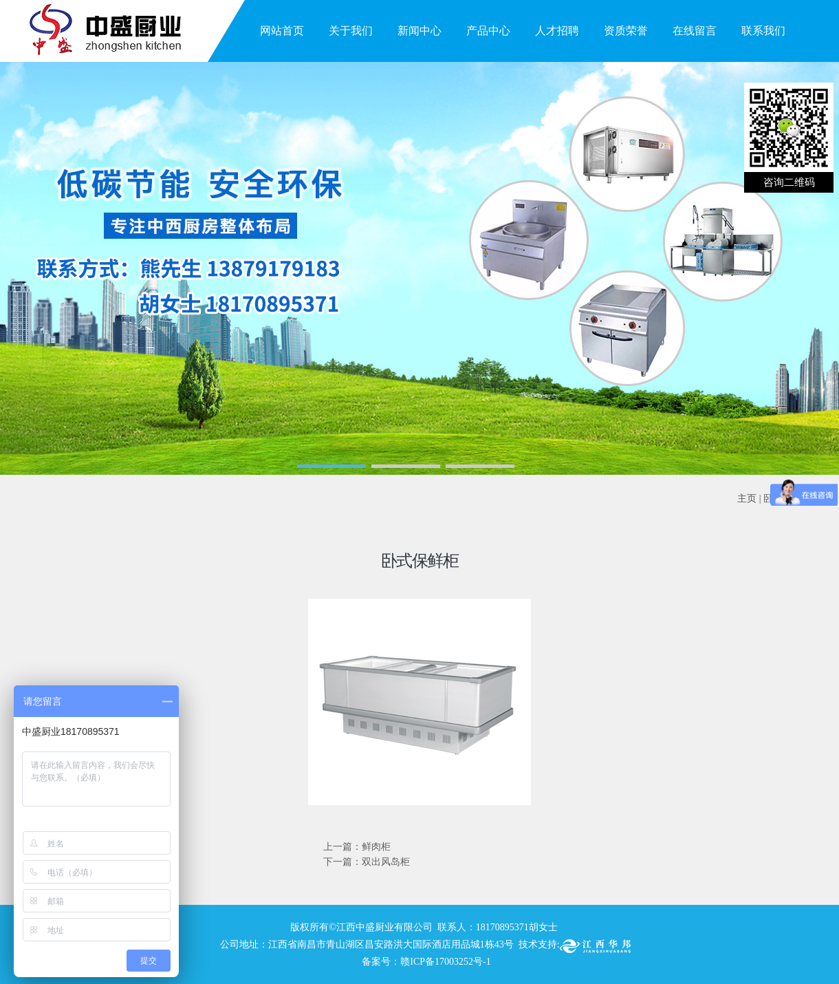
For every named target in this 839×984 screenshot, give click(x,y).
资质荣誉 (626, 30)
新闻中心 (419, 30)
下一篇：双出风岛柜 (366, 862)
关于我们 (351, 30)
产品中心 (488, 30)
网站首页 (282, 30)
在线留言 (695, 30)
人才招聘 (557, 30)
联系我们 (763, 30)
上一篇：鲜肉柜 (357, 847)
